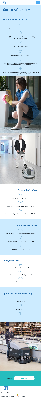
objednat (24, 378)
